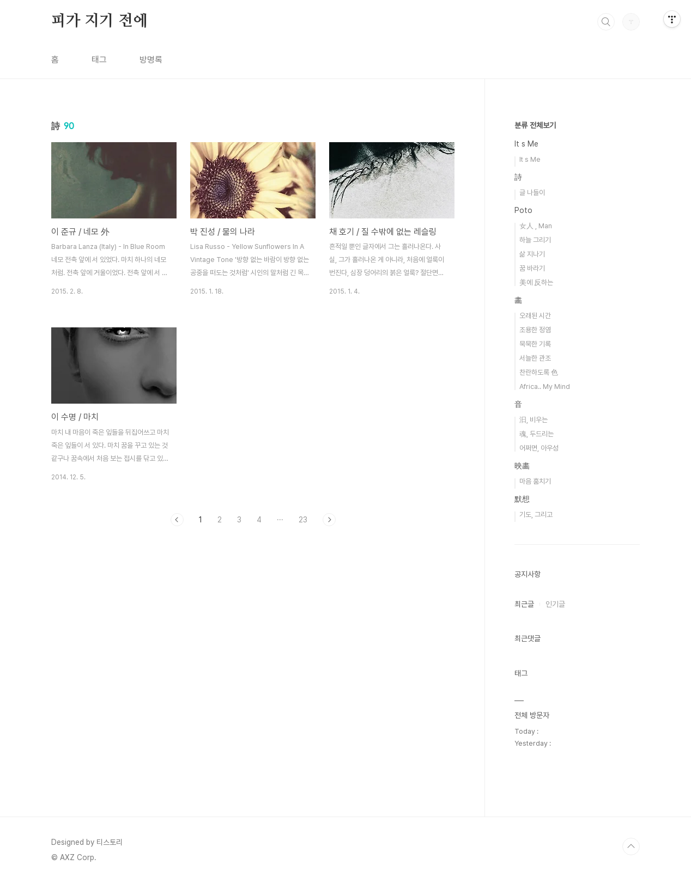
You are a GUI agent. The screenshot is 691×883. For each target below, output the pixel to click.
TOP (631, 846)
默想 (522, 499)
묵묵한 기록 (535, 344)
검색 (606, 22)
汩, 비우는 (533, 420)
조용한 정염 (535, 330)
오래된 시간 (535, 316)
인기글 (555, 604)
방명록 (151, 59)
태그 (99, 59)
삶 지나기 (532, 254)
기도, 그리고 (536, 514)
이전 (177, 519)
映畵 (522, 465)
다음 (329, 519)
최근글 (524, 604)
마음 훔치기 (535, 481)
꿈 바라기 (532, 268)
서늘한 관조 (535, 358)
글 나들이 (532, 192)
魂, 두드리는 (536, 434)
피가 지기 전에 (99, 21)
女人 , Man (535, 226)
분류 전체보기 (535, 125)
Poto (523, 210)
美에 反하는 (536, 282)
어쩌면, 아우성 (539, 448)
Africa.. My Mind (544, 386)
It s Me (526, 143)
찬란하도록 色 (538, 372)
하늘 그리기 (535, 240)
